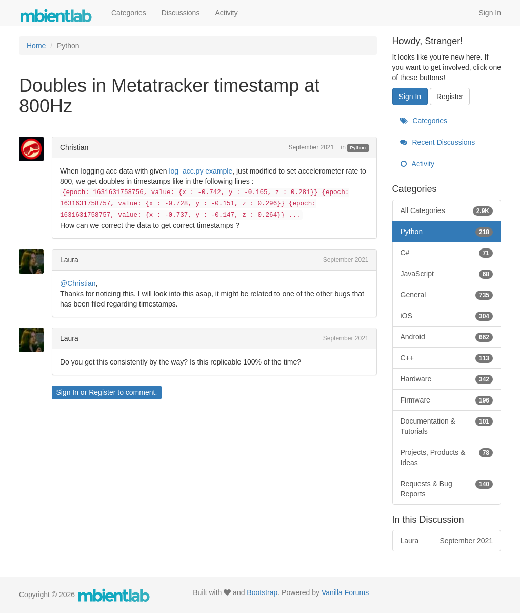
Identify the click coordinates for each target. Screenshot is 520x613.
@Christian (77, 283)
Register (102, 392)
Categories (128, 13)
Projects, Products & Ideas (447, 457)
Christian (74, 147)
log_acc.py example (200, 171)
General (447, 295)
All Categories (447, 210)
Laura (69, 260)
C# (447, 252)
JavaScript (447, 274)
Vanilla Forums (345, 592)
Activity (226, 13)
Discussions (181, 13)
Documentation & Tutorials (447, 425)
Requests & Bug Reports (447, 488)
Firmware (447, 400)
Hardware (447, 379)
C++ (447, 358)
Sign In (489, 13)
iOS (447, 316)
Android (447, 337)
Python (358, 147)
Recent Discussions (437, 142)
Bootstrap (262, 592)
